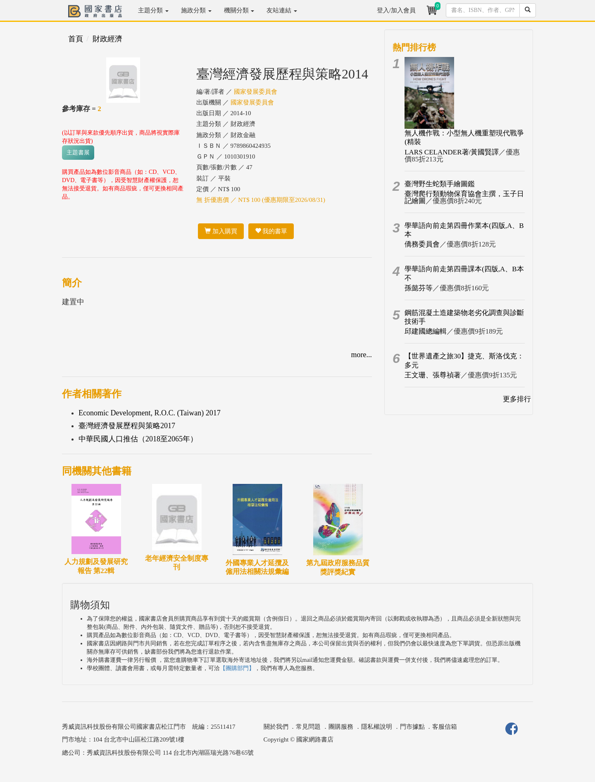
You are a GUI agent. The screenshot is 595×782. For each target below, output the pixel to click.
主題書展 (78, 152)
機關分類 (239, 10)
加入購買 (221, 231)
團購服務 (340, 726)
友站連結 (282, 10)
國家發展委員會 (255, 91)
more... (361, 355)
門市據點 (412, 726)
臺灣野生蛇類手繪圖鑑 (440, 184)
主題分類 (153, 10)
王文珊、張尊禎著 (433, 375)
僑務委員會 (422, 244)
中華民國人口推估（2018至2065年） (138, 439)
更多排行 (517, 399)
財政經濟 (107, 39)
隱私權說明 (376, 726)
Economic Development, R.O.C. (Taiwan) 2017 (150, 413)
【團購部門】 (237, 668)
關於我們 (276, 726)
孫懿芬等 (419, 288)
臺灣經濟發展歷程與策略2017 (127, 426)
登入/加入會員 (396, 10)
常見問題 (308, 726)
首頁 (75, 39)
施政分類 (196, 10)
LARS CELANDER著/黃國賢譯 (452, 152)
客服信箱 (444, 726)
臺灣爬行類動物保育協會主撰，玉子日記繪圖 (464, 197)
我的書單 (271, 231)
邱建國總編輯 (426, 331)
